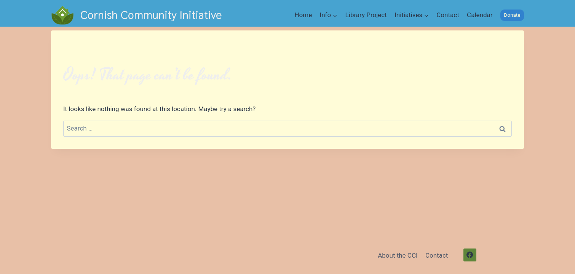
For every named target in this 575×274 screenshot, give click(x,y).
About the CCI (397, 255)
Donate (512, 15)
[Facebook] (469, 255)
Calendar (479, 15)
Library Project (366, 15)
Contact (447, 15)
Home (303, 15)
